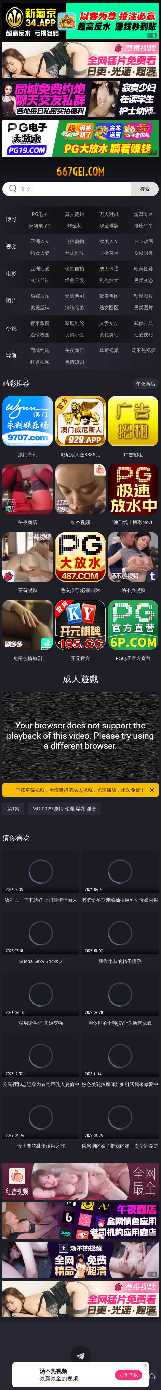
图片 (11, 300)
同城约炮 (40, 350)
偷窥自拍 (40, 296)
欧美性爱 (143, 268)
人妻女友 (109, 323)
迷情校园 (40, 334)
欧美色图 (109, 296)
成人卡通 (109, 268)
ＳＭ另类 (143, 253)
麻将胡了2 (40, 225)
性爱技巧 (143, 334)
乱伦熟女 (109, 280)
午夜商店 (74, 350)
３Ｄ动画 (143, 241)
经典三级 (74, 280)
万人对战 (109, 214)
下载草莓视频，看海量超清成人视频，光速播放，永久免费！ (85, 790)
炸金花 (74, 225)
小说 (11, 328)
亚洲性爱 (40, 268)
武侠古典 (143, 323)
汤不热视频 (144, 350)
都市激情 (40, 323)
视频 (11, 246)
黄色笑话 (109, 334)
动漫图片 (143, 296)
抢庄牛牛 (143, 225)
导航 (11, 355)
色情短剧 (74, 362)
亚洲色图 (74, 296)
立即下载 (128, 1375)
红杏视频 (40, 362)
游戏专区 (143, 214)
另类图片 (143, 307)
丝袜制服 (74, 253)
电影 (11, 273)
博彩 (11, 219)
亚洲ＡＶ (40, 241)
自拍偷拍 (74, 241)
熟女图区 (109, 307)
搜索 (145, 189)
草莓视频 (109, 350)
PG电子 (40, 214)
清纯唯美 (74, 307)
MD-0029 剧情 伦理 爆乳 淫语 (64, 808)
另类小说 (74, 334)
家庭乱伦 (74, 323)
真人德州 (74, 214)
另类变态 (143, 280)
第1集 (13, 808)
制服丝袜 (40, 280)
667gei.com (80, 171)
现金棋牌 (109, 225)
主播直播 (109, 253)
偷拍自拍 (74, 268)
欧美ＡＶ (109, 241)
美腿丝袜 (40, 307)
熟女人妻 (40, 253)
